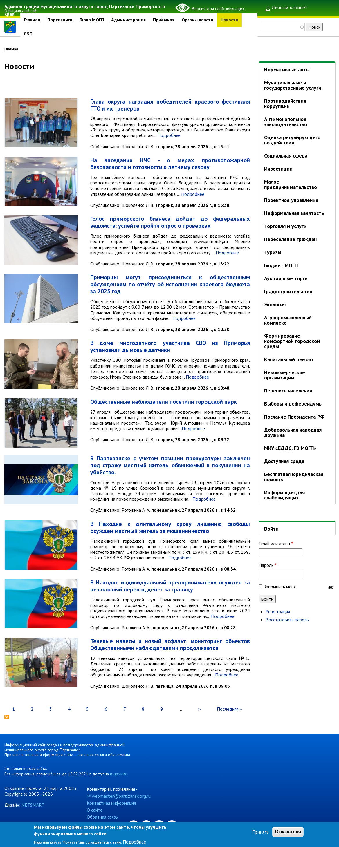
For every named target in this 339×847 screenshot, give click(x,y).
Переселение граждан (290, 239)
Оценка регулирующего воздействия (292, 140)
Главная (32, 20)
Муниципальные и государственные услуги (292, 85)
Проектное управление (291, 200)
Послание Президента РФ (294, 416)
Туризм (272, 252)
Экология (275, 304)
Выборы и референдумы (293, 403)
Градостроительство (288, 291)
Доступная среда (284, 461)
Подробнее (169, 136)
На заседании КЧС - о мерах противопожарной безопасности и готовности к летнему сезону (170, 164)
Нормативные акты (286, 69)
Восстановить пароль (287, 619)
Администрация (128, 20)
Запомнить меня (280, 586)
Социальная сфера (285, 155)
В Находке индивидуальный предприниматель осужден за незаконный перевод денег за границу (170, 586)
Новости (229, 20)
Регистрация (278, 611)
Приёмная (163, 20)
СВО (28, 34)
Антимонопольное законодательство (285, 122)
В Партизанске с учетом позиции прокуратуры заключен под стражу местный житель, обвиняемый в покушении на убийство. (170, 465)
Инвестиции (278, 168)
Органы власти (197, 20)
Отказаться (288, 831)
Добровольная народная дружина (293, 432)
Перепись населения (288, 390)
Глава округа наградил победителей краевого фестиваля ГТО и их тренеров (170, 106)
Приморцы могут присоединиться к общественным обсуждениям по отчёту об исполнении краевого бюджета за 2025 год (170, 284)
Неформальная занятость (294, 213)
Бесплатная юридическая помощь (293, 477)
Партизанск (59, 20)
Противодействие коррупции (285, 103)
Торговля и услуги (285, 226)
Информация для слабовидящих (284, 495)
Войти (271, 528)
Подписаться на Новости (6, 717)
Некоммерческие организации (284, 375)
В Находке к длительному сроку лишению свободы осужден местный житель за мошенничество (170, 528)
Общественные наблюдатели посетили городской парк (163, 402)
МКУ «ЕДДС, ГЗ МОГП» (290, 448)
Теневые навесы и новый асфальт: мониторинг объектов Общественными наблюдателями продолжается (170, 645)
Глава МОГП (92, 20)
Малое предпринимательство (290, 184)
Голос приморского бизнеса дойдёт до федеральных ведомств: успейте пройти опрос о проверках (170, 223)
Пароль (266, 565)
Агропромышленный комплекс (288, 320)
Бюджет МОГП (281, 265)
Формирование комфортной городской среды (292, 341)
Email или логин (274, 543)
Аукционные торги (286, 278)
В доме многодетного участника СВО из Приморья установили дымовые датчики (170, 347)
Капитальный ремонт (289, 359)
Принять (260, 832)
